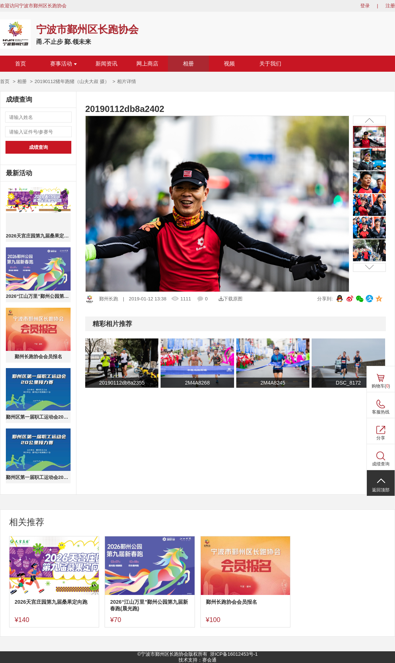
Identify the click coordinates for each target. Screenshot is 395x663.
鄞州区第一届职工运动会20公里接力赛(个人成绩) (38, 417)
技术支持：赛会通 (197, 660)
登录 (365, 5)
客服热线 (381, 412)
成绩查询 (38, 147)
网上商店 (147, 64)
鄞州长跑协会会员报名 (38, 356)
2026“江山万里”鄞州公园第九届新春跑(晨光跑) (38, 296)
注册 (390, 5)
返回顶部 (381, 489)
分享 (380, 438)
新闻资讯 (106, 64)
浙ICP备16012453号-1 (233, 654)
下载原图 (230, 298)
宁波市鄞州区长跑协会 (87, 29)
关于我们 (270, 64)
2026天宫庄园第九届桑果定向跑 (38, 236)
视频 (229, 64)
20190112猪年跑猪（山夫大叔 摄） (71, 81)
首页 (20, 64)
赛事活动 (63, 64)
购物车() (381, 386)
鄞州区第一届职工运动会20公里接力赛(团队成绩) (38, 477)
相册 (188, 64)
